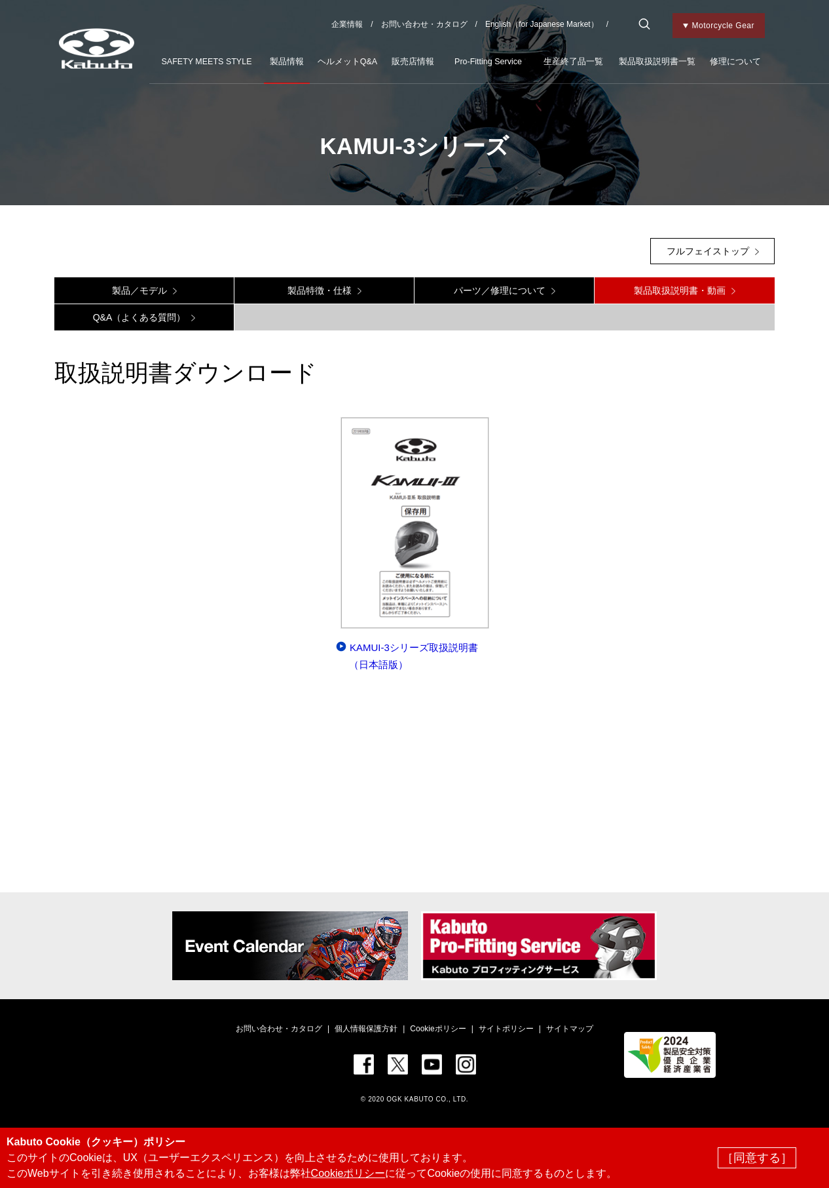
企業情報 (347, 24)
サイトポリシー (506, 1028)
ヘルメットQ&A (347, 61)
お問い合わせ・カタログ (424, 24)
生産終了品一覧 (573, 61)
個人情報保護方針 (366, 1028)
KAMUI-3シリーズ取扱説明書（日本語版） (413, 656)
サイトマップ (569, 1028)
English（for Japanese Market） (542, 24)
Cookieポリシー (438, 1028)
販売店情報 (413, 61)
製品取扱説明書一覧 (657, 61)
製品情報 (287, 61)
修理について (735, 61)
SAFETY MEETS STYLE (206, 61)
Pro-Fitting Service (488, 61)
